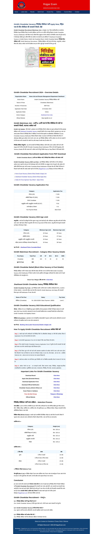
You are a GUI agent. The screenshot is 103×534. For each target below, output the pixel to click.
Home (16, 12)
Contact (77, 12)
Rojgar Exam (50, 4)
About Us (37, 521)
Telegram (53, 394)
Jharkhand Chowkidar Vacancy (28, 131)
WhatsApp (60, 394)
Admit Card (41, 12)
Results (32, 12)
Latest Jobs (24, 12)
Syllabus (58, 12)
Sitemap (66, 521)
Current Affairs (68, 12)
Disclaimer (51, 521)
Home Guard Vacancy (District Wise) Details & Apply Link (31, 173)
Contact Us (44, 521)
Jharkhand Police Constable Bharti (30, 247)
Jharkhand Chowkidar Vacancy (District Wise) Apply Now (30, 176)
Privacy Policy (59, 521)
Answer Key (50, 12)
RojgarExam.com (43, 168)
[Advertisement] (39, 18)
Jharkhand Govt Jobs (47, 115)
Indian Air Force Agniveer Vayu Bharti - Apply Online (29, 179)
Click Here (50, 279)
